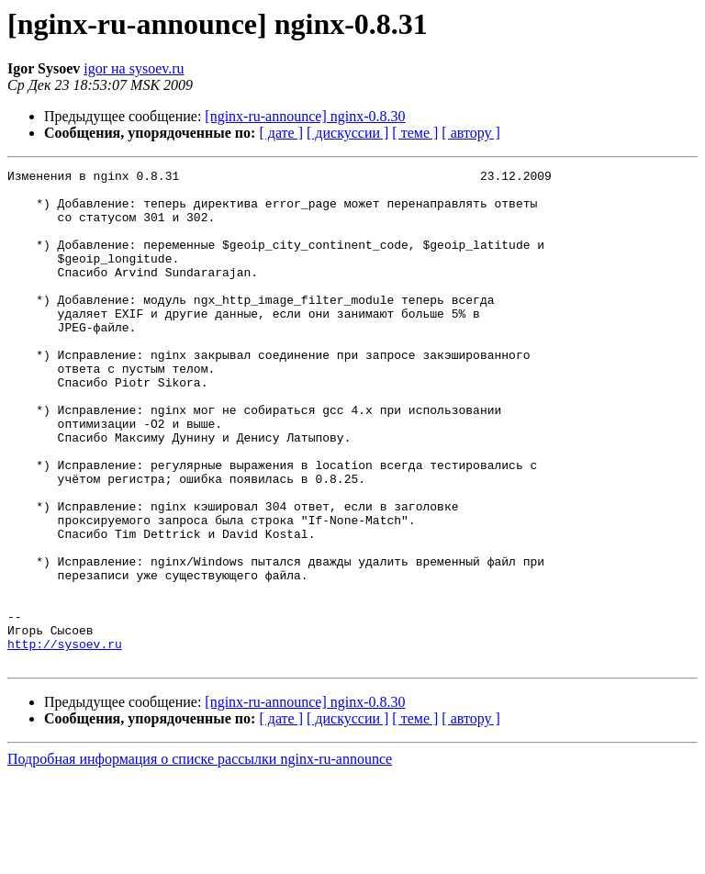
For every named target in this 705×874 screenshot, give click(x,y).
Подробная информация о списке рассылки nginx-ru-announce (199, 858)
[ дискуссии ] (347, 132)
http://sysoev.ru (64, 740)
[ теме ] (415, 132)
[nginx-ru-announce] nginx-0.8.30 (305, 116)
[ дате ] (281, 132)
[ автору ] (470, 132)
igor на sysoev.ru (134, 68)
